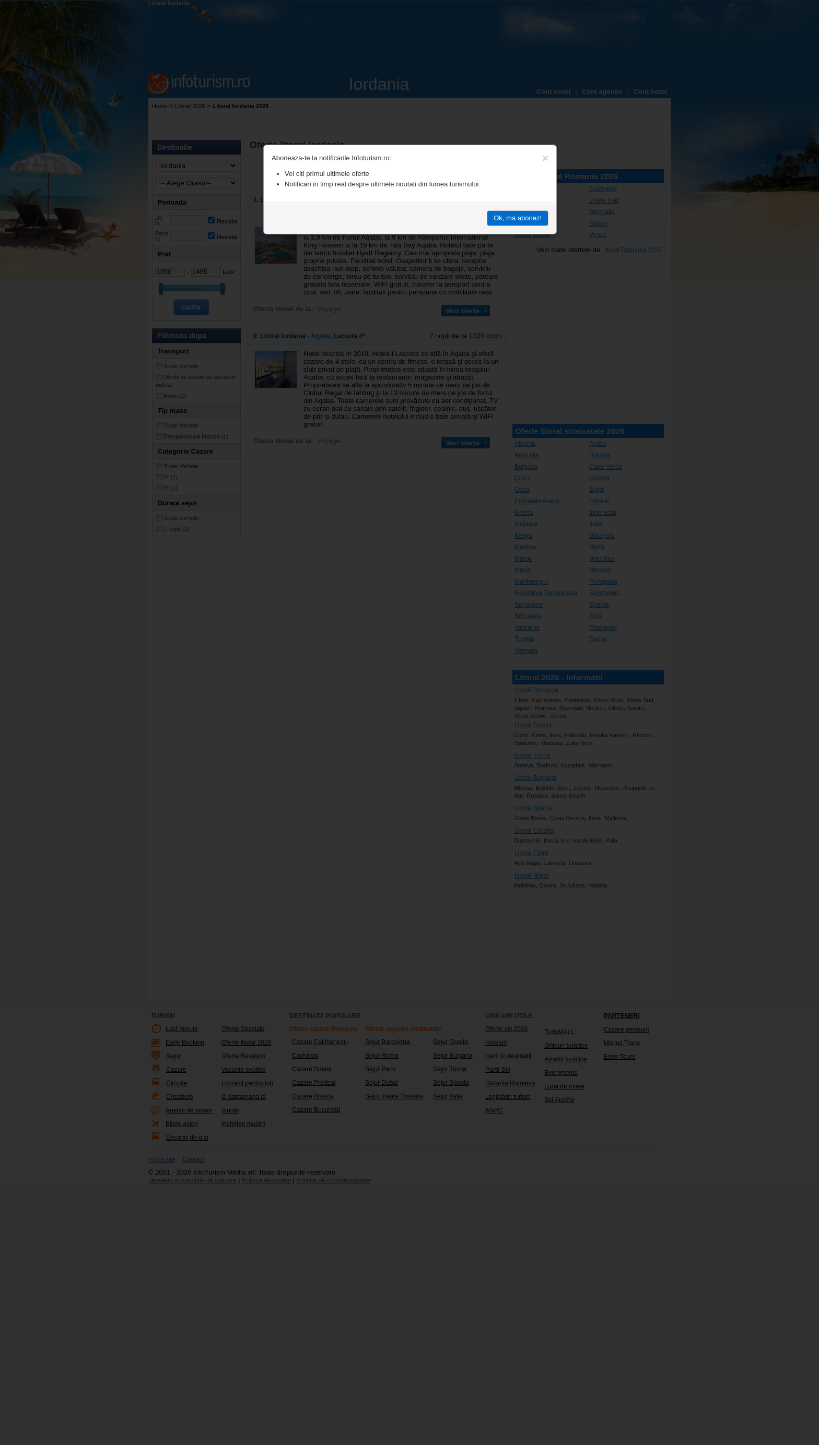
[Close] (545, 158)
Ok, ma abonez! (518, 218)
